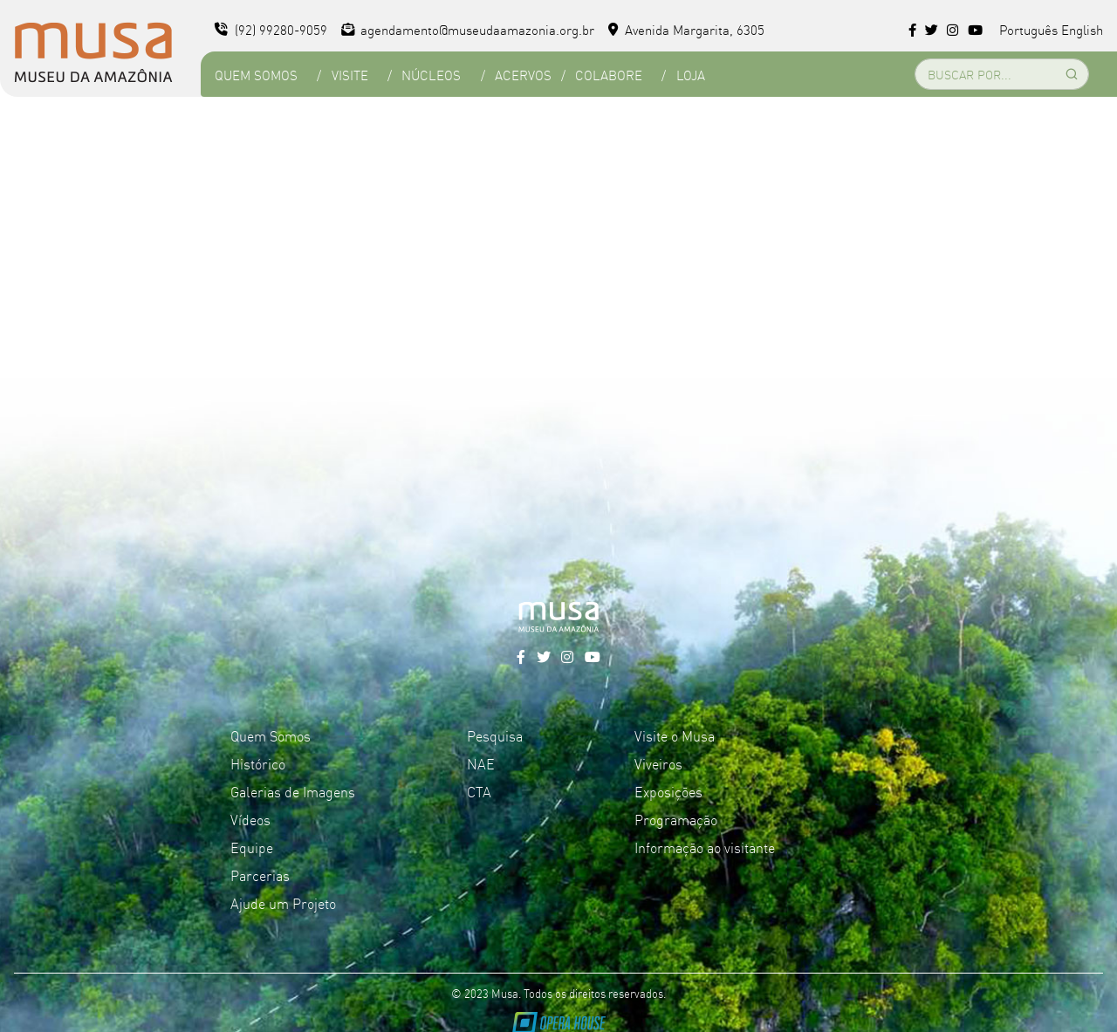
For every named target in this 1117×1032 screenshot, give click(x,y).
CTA (479, 791)
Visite (350, 74)
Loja (690, 74)
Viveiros (658, 763)
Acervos (523, 74)
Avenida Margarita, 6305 (686, 29)
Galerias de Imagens (292, 791)
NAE (481, 763)
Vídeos (250, 819)
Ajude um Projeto (283, 902)
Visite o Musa (674, 735)
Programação (675, 819)
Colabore (608, 74)
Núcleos (431, 74)
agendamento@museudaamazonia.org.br (468, 29)
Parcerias (260, 875)
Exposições (668, 791)
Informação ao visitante (704, 847)
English (1082, 29)
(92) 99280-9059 (271, 29)
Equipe (251, 847)
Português (1028, 29)
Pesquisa (495, 735)
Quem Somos (256, 74)
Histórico (257, 763)
